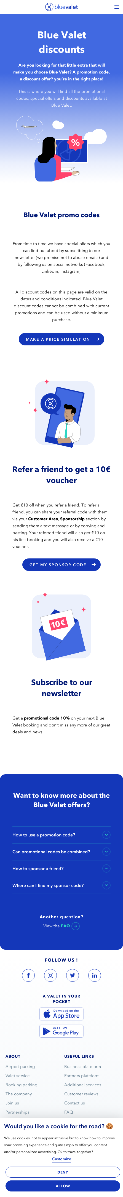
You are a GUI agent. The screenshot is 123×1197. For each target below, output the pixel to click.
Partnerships (18, 1112)
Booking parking (21, 1084)
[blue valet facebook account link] (28, 976)
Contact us (74, 1103)
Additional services (82, 1084)
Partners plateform (82, 1075)
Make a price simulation (63, 339)
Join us (12, 1103)
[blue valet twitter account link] (72, 976)
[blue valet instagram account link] (50, 976)
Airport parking (20, 1066)
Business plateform (82, 1066)
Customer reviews (81, 1093)
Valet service (18, 1075)
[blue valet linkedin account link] (94, 976)
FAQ (68, 1112)
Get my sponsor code (63, 564)
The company (19, 1093)
